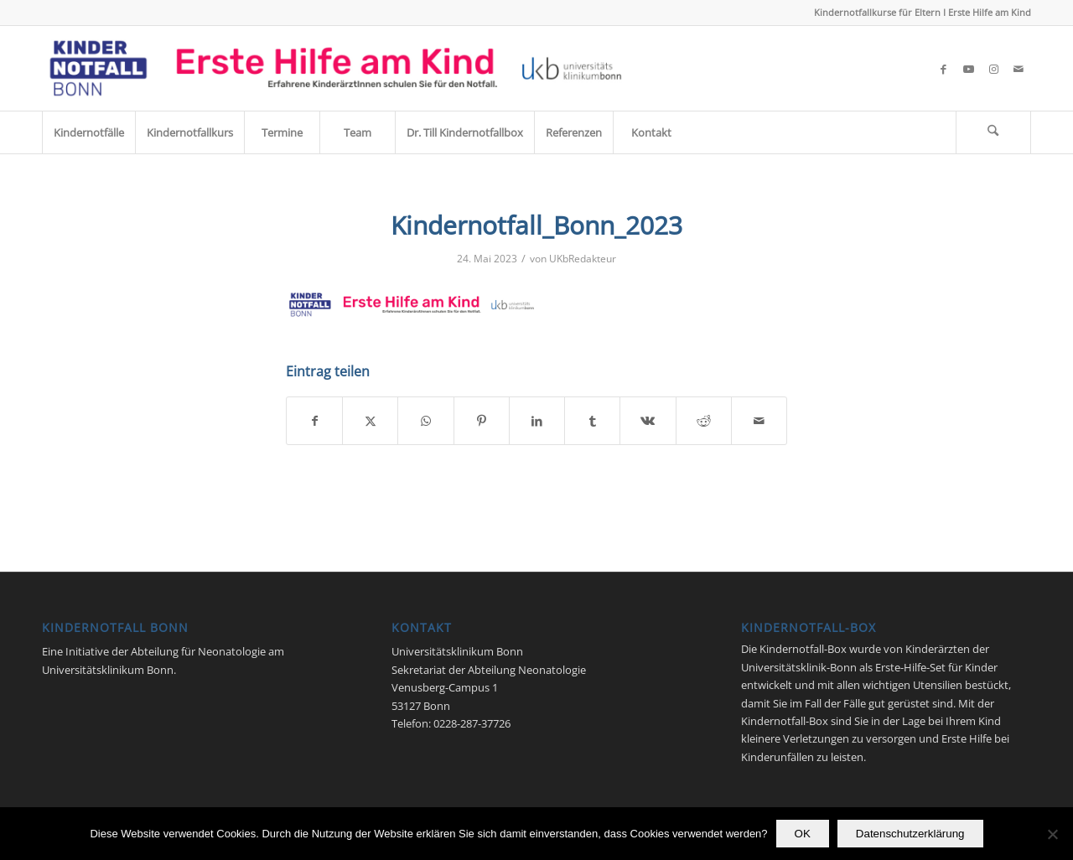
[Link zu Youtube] (968, 68)
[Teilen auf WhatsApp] (425, 420)
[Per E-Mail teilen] (759, 420)
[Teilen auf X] (370, 420)
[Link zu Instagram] (993, 68)
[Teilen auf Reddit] (703, 420)
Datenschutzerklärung (910, 833)
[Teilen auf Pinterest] (481, 420)
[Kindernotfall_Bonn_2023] (336, 68)
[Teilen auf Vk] (647, 420)
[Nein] (1052, 834)
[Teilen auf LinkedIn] (537, 420)
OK (803, 833)
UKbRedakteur (582, 258)
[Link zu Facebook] (943, 68)
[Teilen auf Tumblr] (592, 420)
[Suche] (993, 132)
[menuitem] (88, 132)
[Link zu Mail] (1018, 68)
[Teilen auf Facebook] (314, 420)
